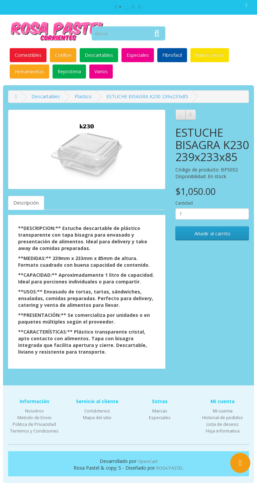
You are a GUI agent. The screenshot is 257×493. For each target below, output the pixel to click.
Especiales (137, 55)
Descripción (26, 203)
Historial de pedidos (222, 417)
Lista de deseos (222, 424)
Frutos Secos (209, 55)
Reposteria (69, 71)
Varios (101, 71)
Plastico (83, 96)
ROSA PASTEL (169, 468)
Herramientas (29, 71)
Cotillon (63, 55)
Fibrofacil (172, 55)
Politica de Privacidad (34, 424)
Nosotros (34, 411)
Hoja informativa (223, 431)
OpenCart (148, 461)
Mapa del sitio (97, 417)
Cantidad (184, 203)
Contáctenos (97, 411)
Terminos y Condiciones (34, 431)
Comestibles (28, 55)
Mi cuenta (223, 411)
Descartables (99, 55)
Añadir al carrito (212, 233)
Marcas (159, 411)
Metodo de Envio (34, 417)
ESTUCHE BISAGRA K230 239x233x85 (147, 96)
